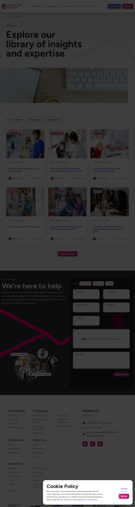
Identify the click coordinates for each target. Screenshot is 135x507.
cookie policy (91, 500)
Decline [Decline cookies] (124, 488)
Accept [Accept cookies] (124, 496)
